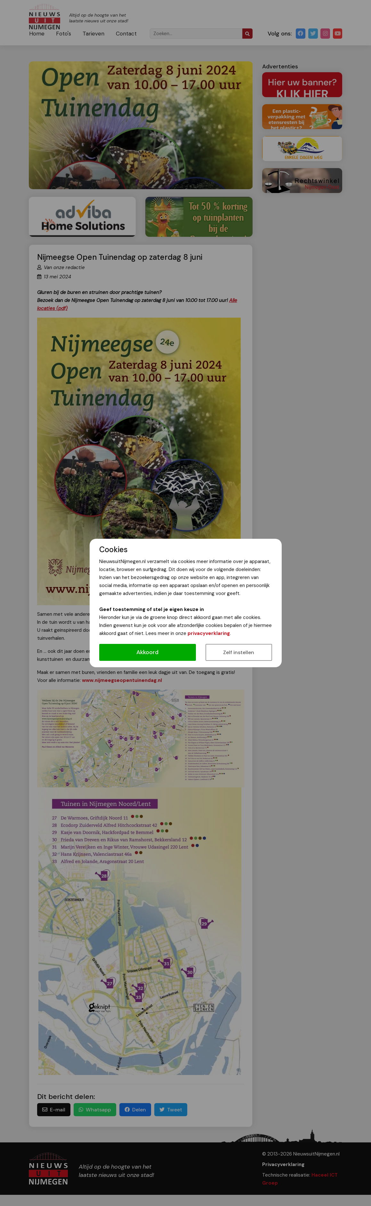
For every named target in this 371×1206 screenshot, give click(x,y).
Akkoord (147, 652)
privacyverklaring (209, 633)
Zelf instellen (238, 652)
